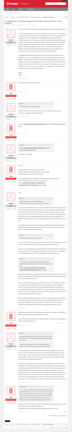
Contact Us (51, 427)
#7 (65, 307)
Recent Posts (17, 12)
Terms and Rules (64, 430)
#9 (65, 382)
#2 (65, 91)
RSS (66, 427)
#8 (65, 325)
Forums (13, 9)
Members (21, 9)
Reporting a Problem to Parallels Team (35, 124)
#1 (65, 78)
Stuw (10, 93)
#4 (65, 133)
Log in (64, 1)
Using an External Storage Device (31, 314)
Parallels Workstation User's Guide (27, 150)
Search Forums (8, 12)
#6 (65, 188)
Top (64, 427)
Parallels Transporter (15, 25)
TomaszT (28, 25)
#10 (65, 411)
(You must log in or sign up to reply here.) (58, 415)
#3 (65, 116)
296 (14, 98)
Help (57, 427)
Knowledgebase (30, 9)
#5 (65, 157)
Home (7, 9)
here (64, 29)
